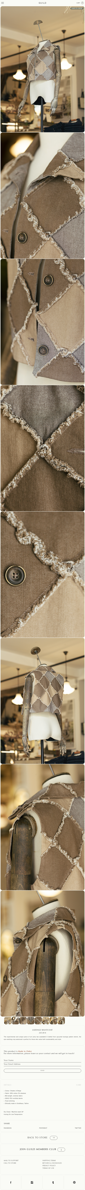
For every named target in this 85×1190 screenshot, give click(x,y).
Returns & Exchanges (52, 1163)
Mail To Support (11, 1160)
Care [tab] (78, 1085)
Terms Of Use (48, 1168)
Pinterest (43, 1128)
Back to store (42, 1138)
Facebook (8, 1128)
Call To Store (10, 1163)
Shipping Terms (49, 1160)
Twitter (78, 1128)
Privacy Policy (49, 1166)
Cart (80, 3)
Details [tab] (7, 1085)
